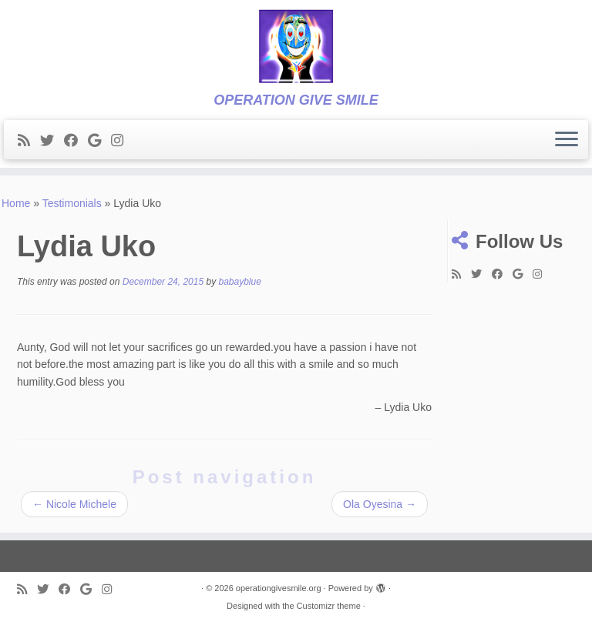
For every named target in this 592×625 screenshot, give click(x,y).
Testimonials (72, 203)
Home (16, 203)
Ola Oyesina (379, 504)
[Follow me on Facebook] (76, 141)
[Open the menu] (566, 140)
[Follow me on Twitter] (52, 141)
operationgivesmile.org (278, 588)
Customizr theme (329, 605)
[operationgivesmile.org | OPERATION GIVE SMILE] (296, 46)
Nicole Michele (74, 504)
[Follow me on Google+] (99, 141)
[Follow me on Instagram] (122, 141)
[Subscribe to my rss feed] (29, 141)
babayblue (240, 281)
